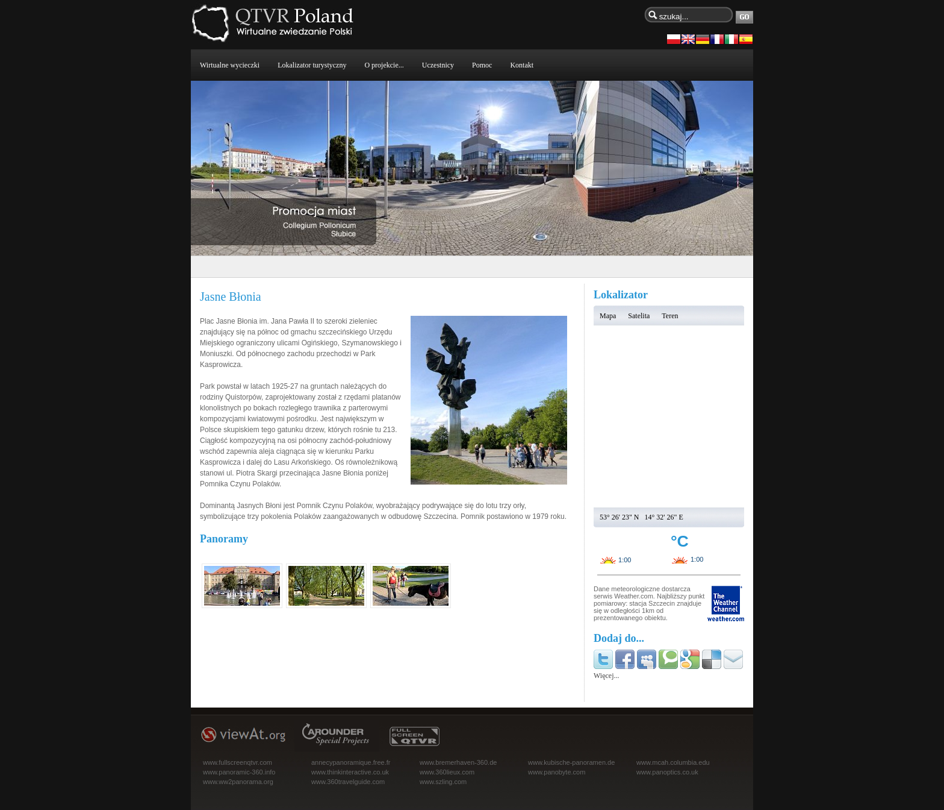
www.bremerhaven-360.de (458, 762)
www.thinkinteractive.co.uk (350, 772)
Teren (670, 316)
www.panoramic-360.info (239, 772)
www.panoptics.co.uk (667, 772)
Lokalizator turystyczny (312, 65)
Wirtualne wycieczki (229, 65)
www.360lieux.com (447, 772)
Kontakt (521, 65)
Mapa (608, 316)
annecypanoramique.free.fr (350, 762)
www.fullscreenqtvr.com (237, 762)
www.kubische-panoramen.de (571, 762)
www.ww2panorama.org (238, 781)
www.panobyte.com (556, 772)
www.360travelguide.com (348, 781)
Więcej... (607, 675)
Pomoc (482, 65)
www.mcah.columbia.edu (673, 762)
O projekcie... (383, 65)
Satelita (639, 316)
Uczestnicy (438, 65)
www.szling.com (443, 781)
